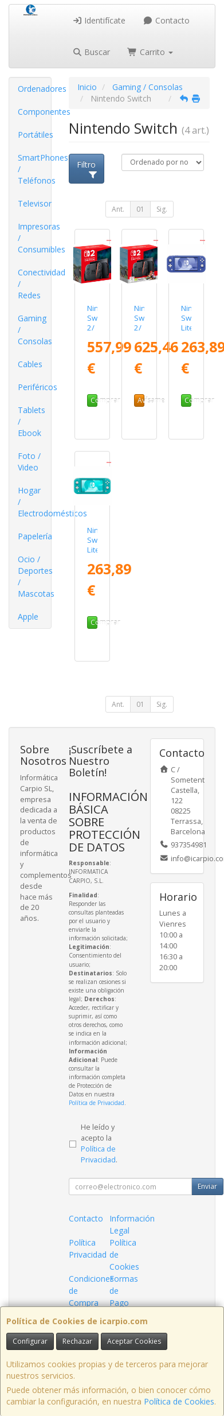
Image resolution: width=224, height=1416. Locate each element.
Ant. (118, 209)
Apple (28, 616)
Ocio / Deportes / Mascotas (34, 576)
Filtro (87, 168)
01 (140, 209)
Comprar (94, 400)
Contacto (166, 20)
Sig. (161, 209)
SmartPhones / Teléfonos (34, 169)
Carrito (150, 51)
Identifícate (99, 20)
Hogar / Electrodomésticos (34, 502)
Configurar (30, 1341)
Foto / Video (29, 461)
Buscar (91, 51)
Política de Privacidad (96, 1103)
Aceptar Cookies (134, 1341)
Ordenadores (34, 88)
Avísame (140, 400)
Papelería (34, 536)
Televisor (34, 203)
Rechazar (77, 1341)
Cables (30, 364)
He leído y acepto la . (99, 1143)
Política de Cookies (179, 1401)
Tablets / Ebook (31, 421)
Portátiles (34, 134)
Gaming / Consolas (34, 330)
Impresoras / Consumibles (34, 238)
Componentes (34, 111)
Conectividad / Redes (34, 284)
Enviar (207, 1186)
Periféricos (34, 387)
